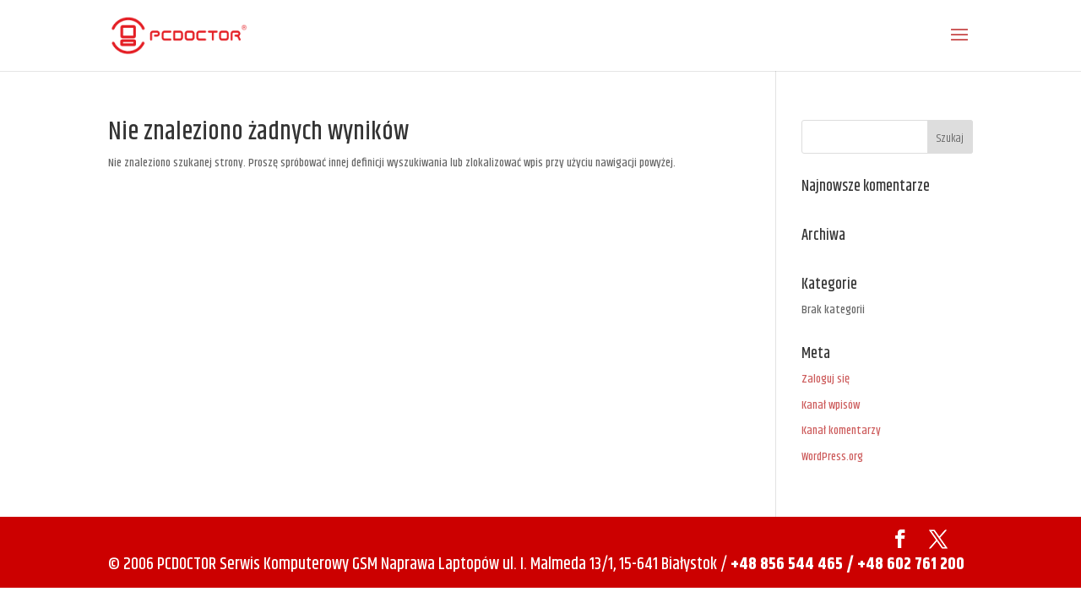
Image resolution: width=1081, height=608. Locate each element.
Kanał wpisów (830, 405)
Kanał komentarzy (841, 430)
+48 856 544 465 (786, 564)
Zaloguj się (825, 379)
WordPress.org (832, 457)
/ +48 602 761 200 (905, 564)
